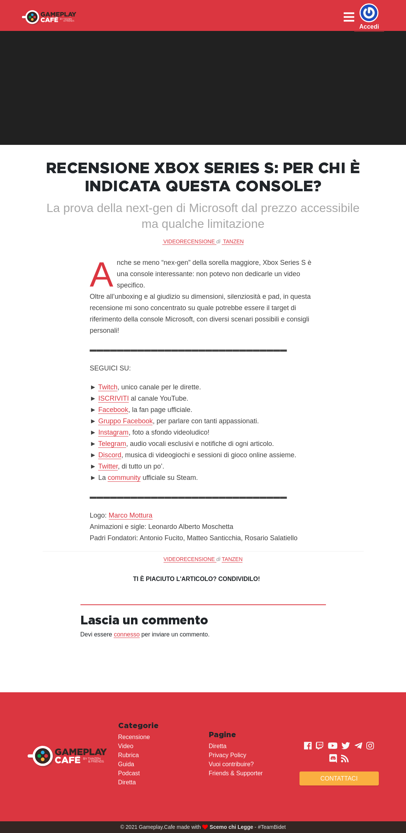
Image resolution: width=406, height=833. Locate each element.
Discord (109, 455)
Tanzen (233, 241)
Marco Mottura (131, 515)
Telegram (112, 443)
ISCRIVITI (113, 398)
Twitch (107, 387)
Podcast (129, 773)
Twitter (108, 466)
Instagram (113, 432)
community (124, 477)
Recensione (134, 737)
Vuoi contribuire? (231, 764)
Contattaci (339, 778)
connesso (127, 634)
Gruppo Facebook (125, 421)
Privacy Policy (228, 755)
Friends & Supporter (236, 773)
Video (126, 746)
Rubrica (128, 755)
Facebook (113, 409)
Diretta (127, 782)
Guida (126, 764)
